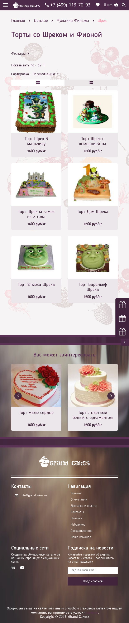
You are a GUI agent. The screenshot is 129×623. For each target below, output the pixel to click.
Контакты (77, 512)
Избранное (78, 524)
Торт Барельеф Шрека (93, 287)
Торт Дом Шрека (92, 211)
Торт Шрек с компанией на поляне (92, 142)
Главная (76, 493)
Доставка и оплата (84, 506)
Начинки (76, 518)
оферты (92, 612)
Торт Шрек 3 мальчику (36, 141)
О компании (79, 499)
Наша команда (81, 537)
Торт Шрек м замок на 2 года (36, 214)
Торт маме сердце (36, 412)
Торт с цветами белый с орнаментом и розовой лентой (93, 415)
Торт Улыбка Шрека (36, 284)
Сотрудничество (81, 531)
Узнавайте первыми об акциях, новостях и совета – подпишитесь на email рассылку (91, 558)
